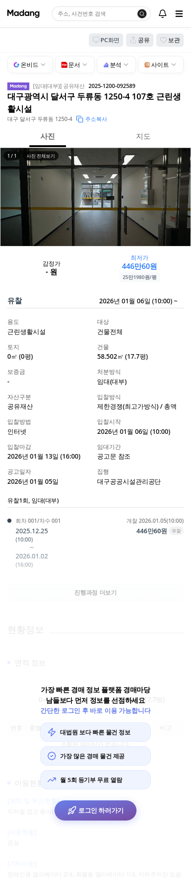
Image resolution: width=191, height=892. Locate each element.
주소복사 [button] (91, 119)
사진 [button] (47, 136)
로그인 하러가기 (95, 810)
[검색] (142, 13)
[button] (95, 197)
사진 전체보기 (41, 156)
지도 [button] (143, 136)
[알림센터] (162, 13)
